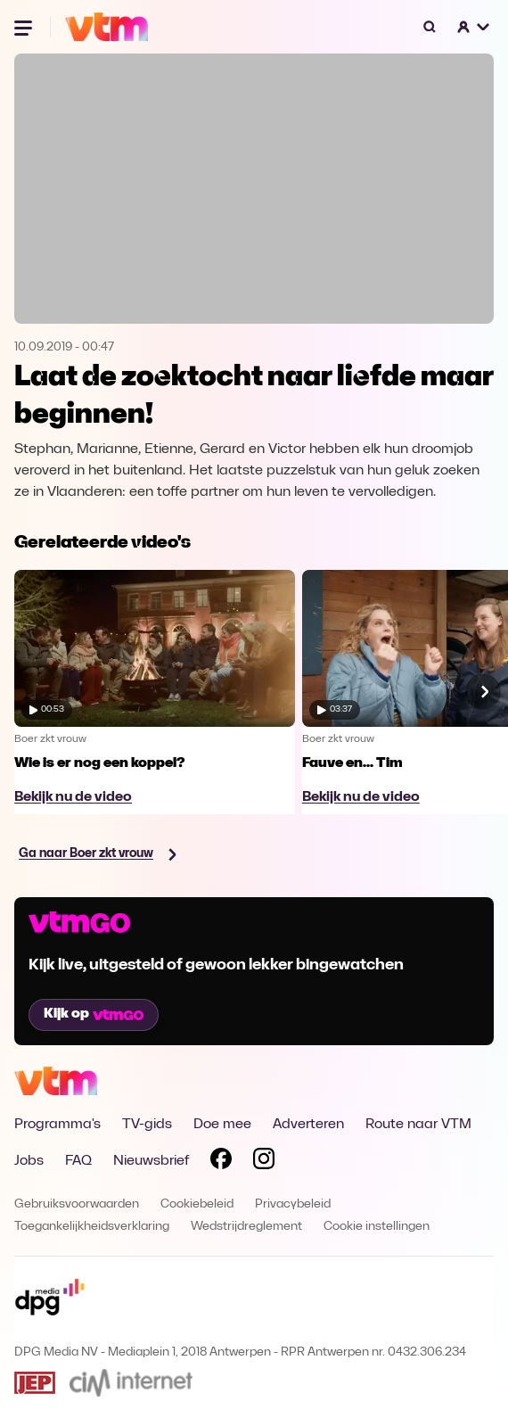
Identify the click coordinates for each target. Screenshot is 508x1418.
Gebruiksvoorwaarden (76, 1204)
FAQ (78, 1161)
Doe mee (222, 1124)
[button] (474, 26)
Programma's (57, 1124)
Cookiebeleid (197, 1204)
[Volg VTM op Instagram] (263, 1162)
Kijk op (93, 1014)
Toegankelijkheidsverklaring (91, 1226)
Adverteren (308, 1124)
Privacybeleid (293, 1204)
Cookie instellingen (377, 1226)
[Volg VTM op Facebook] (221, 1162)
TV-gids (147, 1124)
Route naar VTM (418, 1124)
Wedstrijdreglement (246, 1226)
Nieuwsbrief (151, 1161)
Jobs (29, 1161)
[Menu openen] (25, 26)
